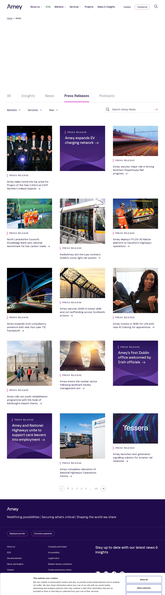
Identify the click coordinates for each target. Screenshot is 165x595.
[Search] (156, 6)
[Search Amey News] (132, 109)
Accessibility (54, 552)
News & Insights (106, 7)
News (49, 96)
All (9, 96)
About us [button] (35, 7)
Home (9, 18)
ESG (48, 7)
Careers (127, 7)
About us (11, 546)
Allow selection (144, 570)
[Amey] (14, 7)
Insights (28, 96)
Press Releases (76, 96)
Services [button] (74, 7)
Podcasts (107, 96)
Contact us (142, 7)
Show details (133, 590)
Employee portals (17, 533)
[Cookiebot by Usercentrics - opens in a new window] (16, 590)
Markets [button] (58, 7)
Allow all (144, 562)
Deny (144, 578)
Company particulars (57, 546)
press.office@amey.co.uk (116, 58)
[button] (14, 110)
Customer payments (43, 533)
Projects (89, 7)
